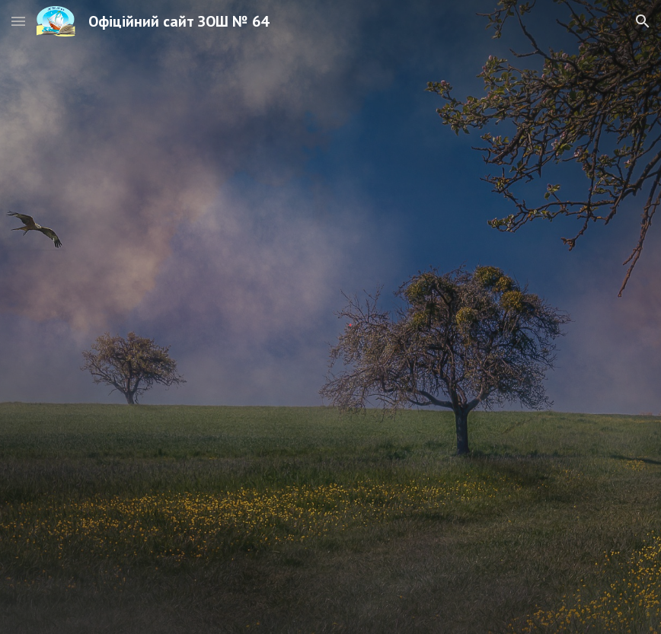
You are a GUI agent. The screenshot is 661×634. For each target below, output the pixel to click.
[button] (18, 21)
